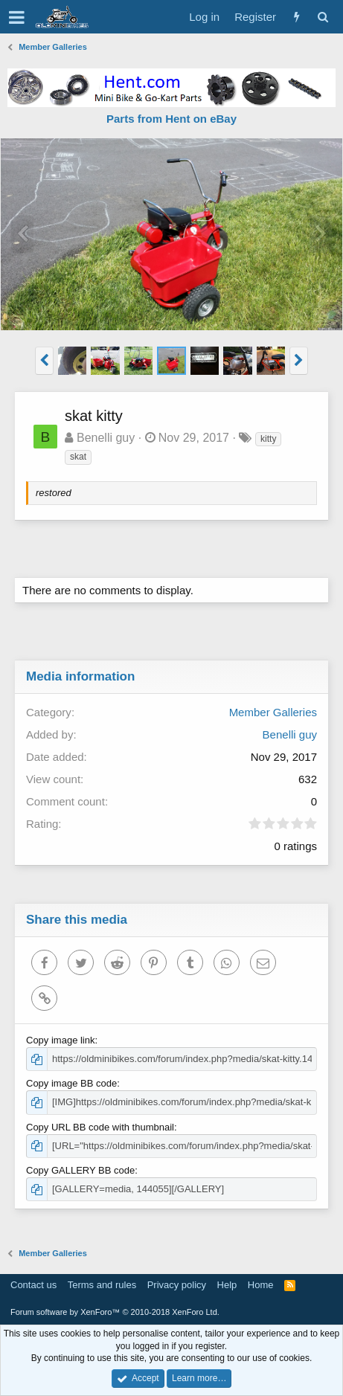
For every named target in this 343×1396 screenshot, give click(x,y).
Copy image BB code (71, 1083)
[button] (17, 17)
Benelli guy (106, 437)
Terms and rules (102, 1284)
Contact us (33, 1284)
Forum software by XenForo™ (114, 1311)
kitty (268, 439)
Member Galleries (273, 712)
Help (227, 1284)
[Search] (323, 16)
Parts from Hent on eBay (171, 118)
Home (261, 1284)
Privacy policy (176, 1284)
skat (78, 456)
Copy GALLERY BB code (80, 1170)
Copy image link (60, 1040)
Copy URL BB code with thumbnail (100, 1127)
